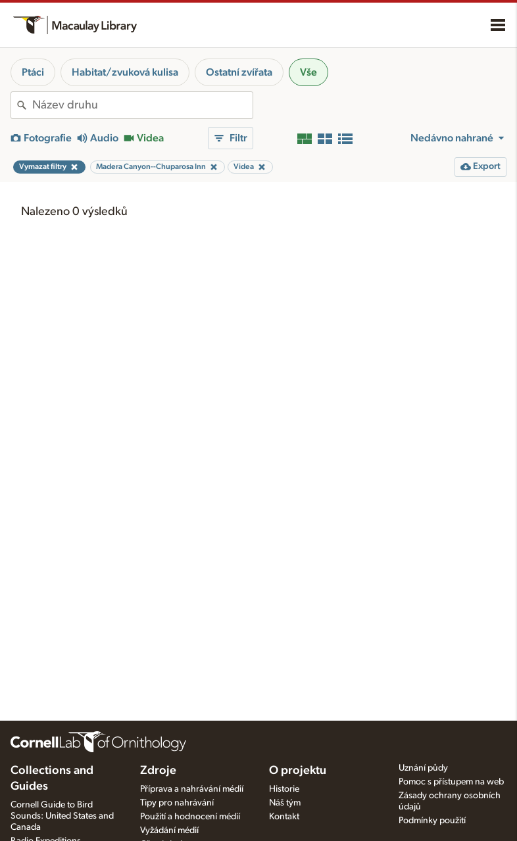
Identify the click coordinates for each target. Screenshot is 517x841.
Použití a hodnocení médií (190, 816)
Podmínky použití (432, 820)
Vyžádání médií (169, 830)
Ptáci (33, 72)
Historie (284, 789)
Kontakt (284, 816)
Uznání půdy (423, 768)
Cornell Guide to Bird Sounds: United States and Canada (62, 816)
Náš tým (285, 802)
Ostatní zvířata (239, 72)
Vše (308, 72)
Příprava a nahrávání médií (191, 789)
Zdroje (158, 771)
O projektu (297, 771)
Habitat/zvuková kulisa (125, 72)
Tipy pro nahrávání (177, 802)
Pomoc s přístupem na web (451, 781)
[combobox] (142, 105)
